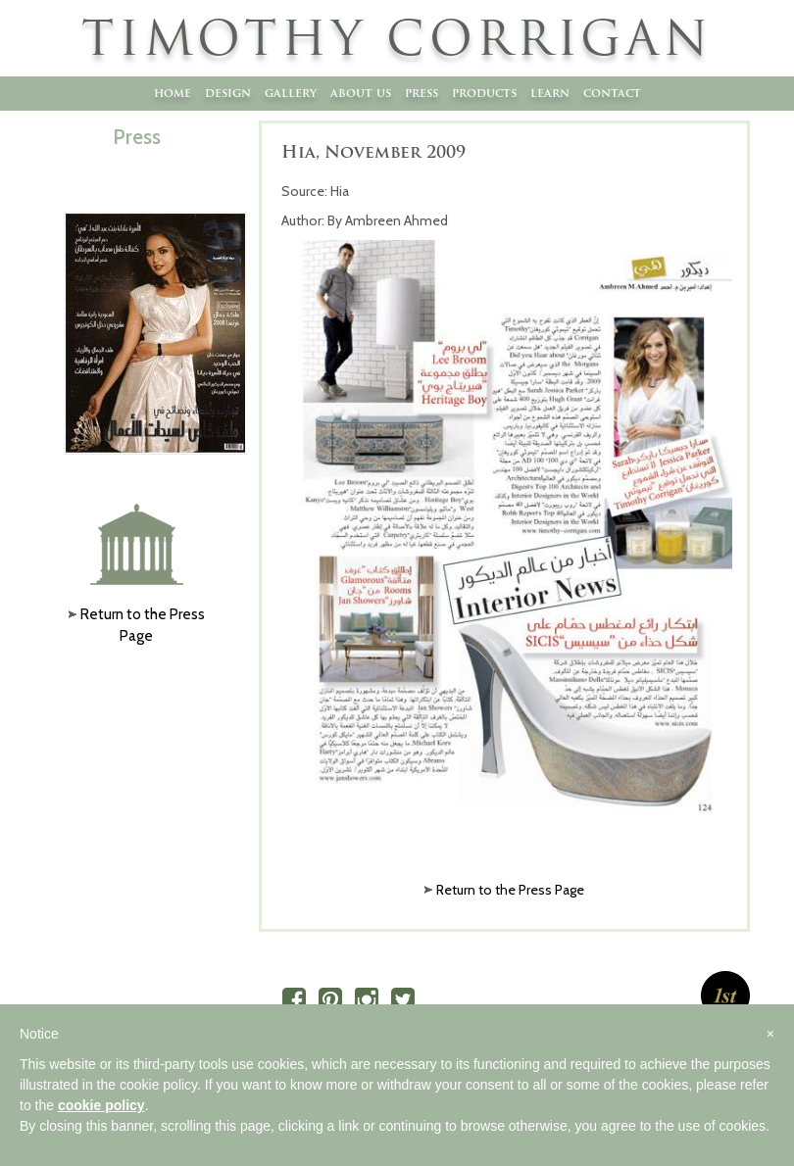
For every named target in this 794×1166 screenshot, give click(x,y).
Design (228, 92)
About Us (360, 92)
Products (484, 92)
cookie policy (101, 1105)
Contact (612, 92)
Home (172, 92)
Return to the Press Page (510, 890)
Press (421, 92)
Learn (550, 92)
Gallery (291, 92)
